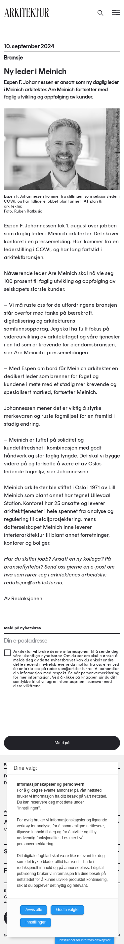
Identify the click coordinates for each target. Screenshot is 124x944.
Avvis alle (33, 909)
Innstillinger (35, 922)
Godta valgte (67, 909)
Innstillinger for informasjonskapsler (84, 940)
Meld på (62, 742)
